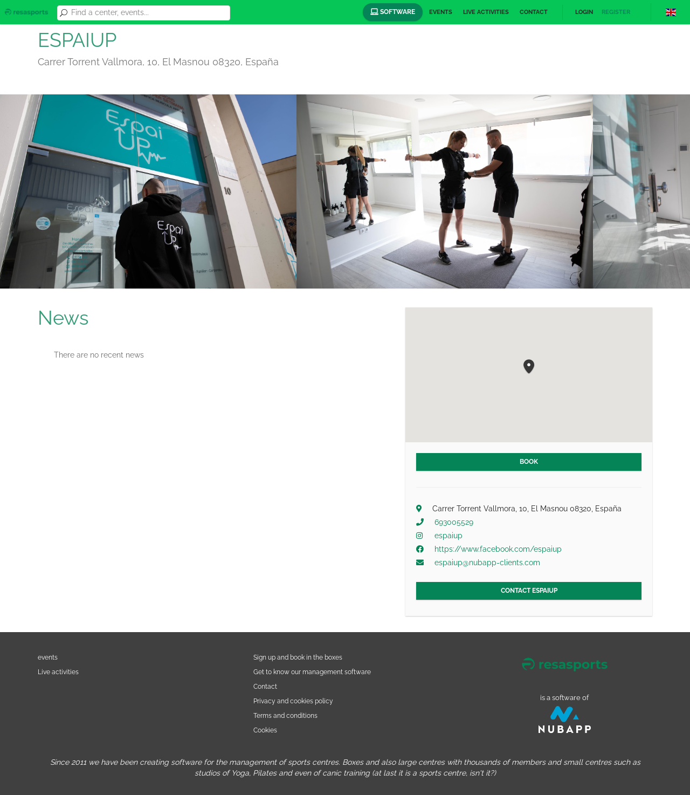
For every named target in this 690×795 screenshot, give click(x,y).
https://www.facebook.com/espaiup (498, 549)
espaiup (448, 535)
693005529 (453, 522)
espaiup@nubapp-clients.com (487, 562)
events (48, 657)
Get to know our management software (312, 672)
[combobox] (149, 13)
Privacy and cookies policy (293, 701)
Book (529, 461)
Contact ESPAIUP (529, 590)
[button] (529, 367)
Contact (534, 12)
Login (584, 12)
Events (440, 12)
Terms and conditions (285, 715)
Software (392, 12)
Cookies (265, 730)
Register (616, 12)
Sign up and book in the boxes (297, 657)
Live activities (486, 12)
